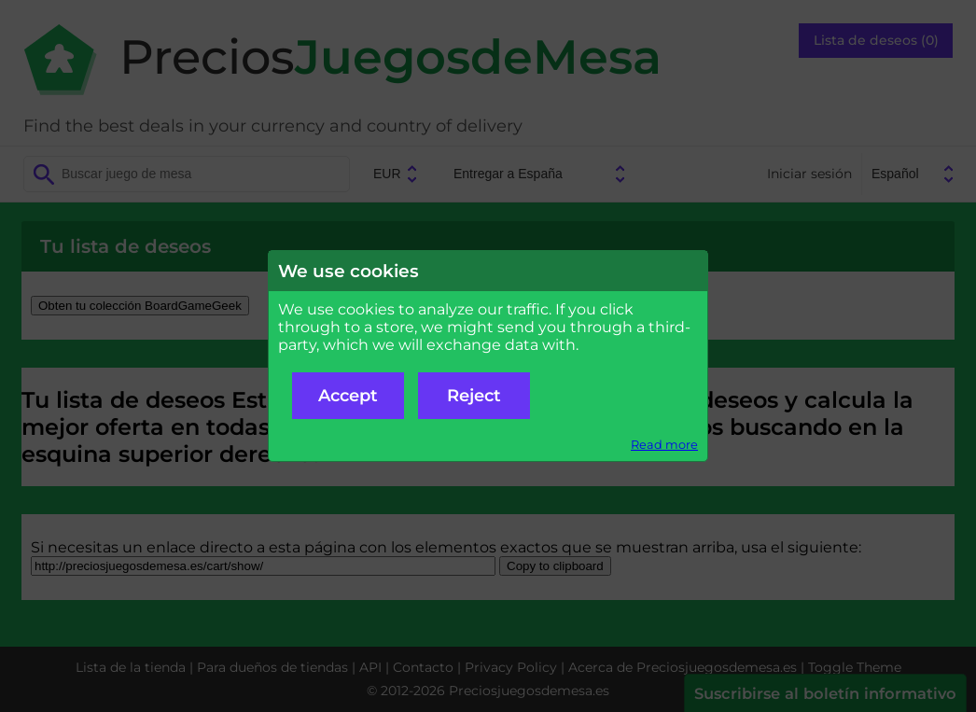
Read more (664, 445)
